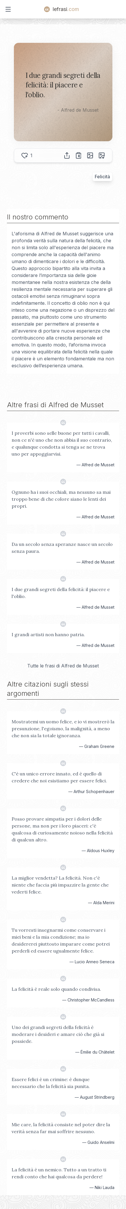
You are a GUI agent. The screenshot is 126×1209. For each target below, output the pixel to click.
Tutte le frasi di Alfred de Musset (63, 666)
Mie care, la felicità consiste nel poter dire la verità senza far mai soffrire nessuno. (61, 1128)
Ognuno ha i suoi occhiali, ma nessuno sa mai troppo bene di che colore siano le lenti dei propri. (61, 499)
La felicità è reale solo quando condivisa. (56, 989)
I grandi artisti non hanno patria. (48, 634)
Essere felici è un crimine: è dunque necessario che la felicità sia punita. (51, 1082)
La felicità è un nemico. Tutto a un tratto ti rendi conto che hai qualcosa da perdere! (59, 1173)
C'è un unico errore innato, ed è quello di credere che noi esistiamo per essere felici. (59, 777)
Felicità (102, 176)
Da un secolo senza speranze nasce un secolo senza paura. (62, 547)
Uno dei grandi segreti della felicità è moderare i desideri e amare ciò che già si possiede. (58, 1034)
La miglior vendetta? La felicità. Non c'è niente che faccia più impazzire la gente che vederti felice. (60, 885)
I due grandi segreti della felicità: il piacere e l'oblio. (61, 592)
